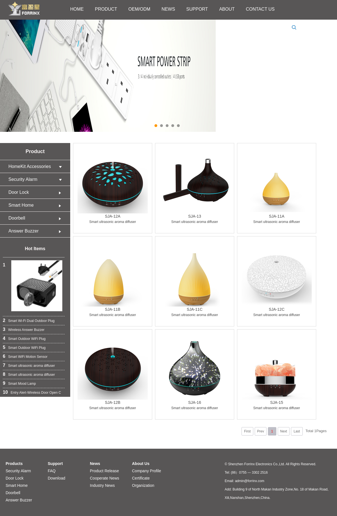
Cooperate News (104, 478)
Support (55, 463)
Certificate (141, 478)
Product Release (104, 471)
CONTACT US (260, 9)
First (247, 431)
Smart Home (36, 205)
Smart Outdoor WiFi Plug (26, 339)
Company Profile (146, 471)
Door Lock (36, 192)
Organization (143, 485)
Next (283, 431)
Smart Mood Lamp (22, 384)
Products (14, 463)
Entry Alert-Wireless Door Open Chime (39, 393)
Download (56, 478)
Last (296, 431)
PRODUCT (106, 9)
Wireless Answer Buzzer (26, 330)
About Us (140, 463)
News (95, 463)
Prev (260, 431)
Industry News (102, 485)
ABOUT (226, 9)
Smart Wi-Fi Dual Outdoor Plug (31, 321)
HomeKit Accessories (36, 166)
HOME (77, 9)
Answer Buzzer (36, 231)
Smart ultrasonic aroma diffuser (31, 366)
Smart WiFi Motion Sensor (27, 357)
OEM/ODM (139, 9)
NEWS (168, 9)
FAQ (52, 471)
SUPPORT (197, 9)
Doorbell (36, 218)
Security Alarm (36, 179)
